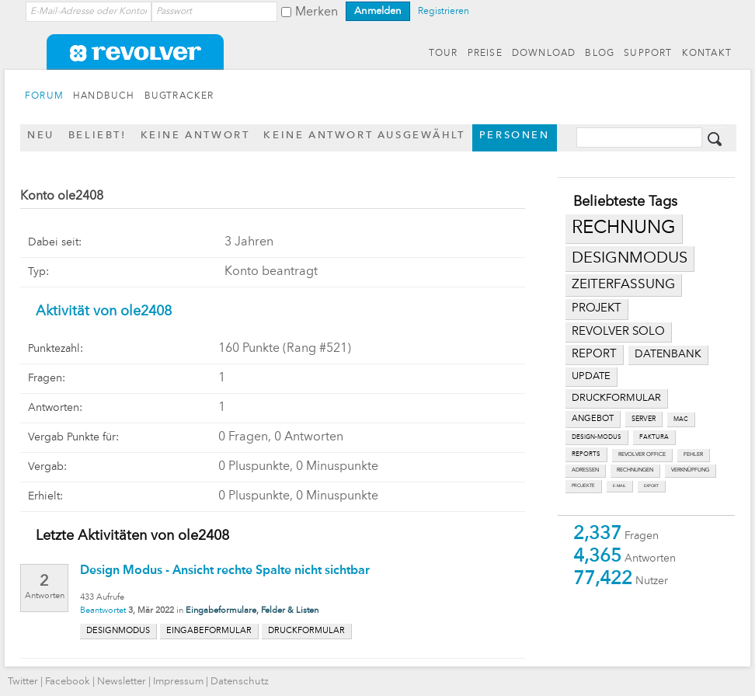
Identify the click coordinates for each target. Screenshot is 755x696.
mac (680, 419)
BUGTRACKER (179, 96)
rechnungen (635, 470)
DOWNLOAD (544, 53)
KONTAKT (707, 53)
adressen (585, 470)
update (591, 376)
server (643, 419)
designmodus (629, 258)
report (594, 354)
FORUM (44, 96)
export (651, 486)
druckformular (616, 398)
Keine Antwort (195, 135)
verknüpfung (690, 470)
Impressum (178, 682)
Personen (514, 135)
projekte (583, 486)
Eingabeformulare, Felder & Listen (252, 611)
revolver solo (618, 331)
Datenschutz (239, 682)
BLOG (599, 53)
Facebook (67, 682)
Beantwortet (103, 611)
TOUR (443, 53)
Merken (316, 12)
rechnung (624, 228)
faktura (654, 437)
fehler (693, 455)
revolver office (642, 455)
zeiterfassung (623, 284)
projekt (596, 309)
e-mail (619, 486)
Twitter (23, 682)
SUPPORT (648, 53)
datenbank (668, 355)
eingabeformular (209, 631)
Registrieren (443, 11)
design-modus (596, 437)
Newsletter (121, 682)
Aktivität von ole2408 (104, 311)
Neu (40, 135)
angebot (593, 419)
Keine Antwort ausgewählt (363, 135)
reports (586, 454)
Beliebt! (97, 135)
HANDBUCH (104, 96)
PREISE (485, 53)
